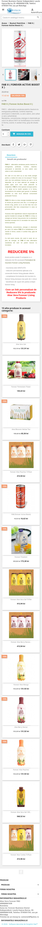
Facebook (21, 872)
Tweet (19, 144)
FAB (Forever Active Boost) (21, 514)
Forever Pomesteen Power (21, 387)
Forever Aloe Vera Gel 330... (21, 812)
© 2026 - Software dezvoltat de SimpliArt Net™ (20, 924)
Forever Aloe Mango (21, 685)
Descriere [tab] (11, 155)
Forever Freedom (21, 557)
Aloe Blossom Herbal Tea (21, 429)
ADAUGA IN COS (22, 134)
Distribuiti (13, 144)
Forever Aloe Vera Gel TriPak (21, 599)
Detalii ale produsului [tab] (16, 159)
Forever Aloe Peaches (21, 770)
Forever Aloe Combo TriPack (21, 855)
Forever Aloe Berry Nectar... (21, 642)
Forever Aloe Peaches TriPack (21, 472)
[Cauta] (21, 17)
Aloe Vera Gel (21, 344)
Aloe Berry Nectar (21, 727)
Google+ (25, 144)
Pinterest (30, 144)
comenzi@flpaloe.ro (30, 917)
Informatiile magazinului (14, 920)
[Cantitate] (4, 134)
